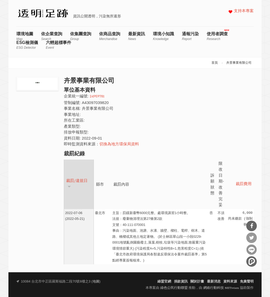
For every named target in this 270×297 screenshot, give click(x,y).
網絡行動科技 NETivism (221, 288)
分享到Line (251, 249)
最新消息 (214, 282)
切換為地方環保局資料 (119, 144)
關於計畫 (197, 282)
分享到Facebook (251, 226)
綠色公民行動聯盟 (174, 288)
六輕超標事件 (58, 45)
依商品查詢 (109, 36)
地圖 (96, 282)
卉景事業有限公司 (239, 63)
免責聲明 (247, 282)
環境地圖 (24, 36)
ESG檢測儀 (27, 45)
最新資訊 (136, 36)
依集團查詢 (80, 36)
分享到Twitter (251, 237)
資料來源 (230, 282)
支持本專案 (244, 11)
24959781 (97, 96)
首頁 (214, 63)
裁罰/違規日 (77, 183)
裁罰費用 (244, 184)
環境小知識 (163, 36)
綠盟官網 (164, 282)
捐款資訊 (181, 282)
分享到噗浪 (251, 261)
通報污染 (190, 36)
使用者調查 (217, 36)
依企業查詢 (51, 36)
